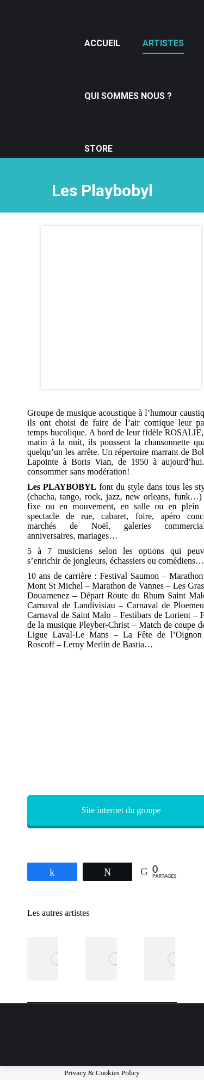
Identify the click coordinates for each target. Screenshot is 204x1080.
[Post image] (57, 959)
